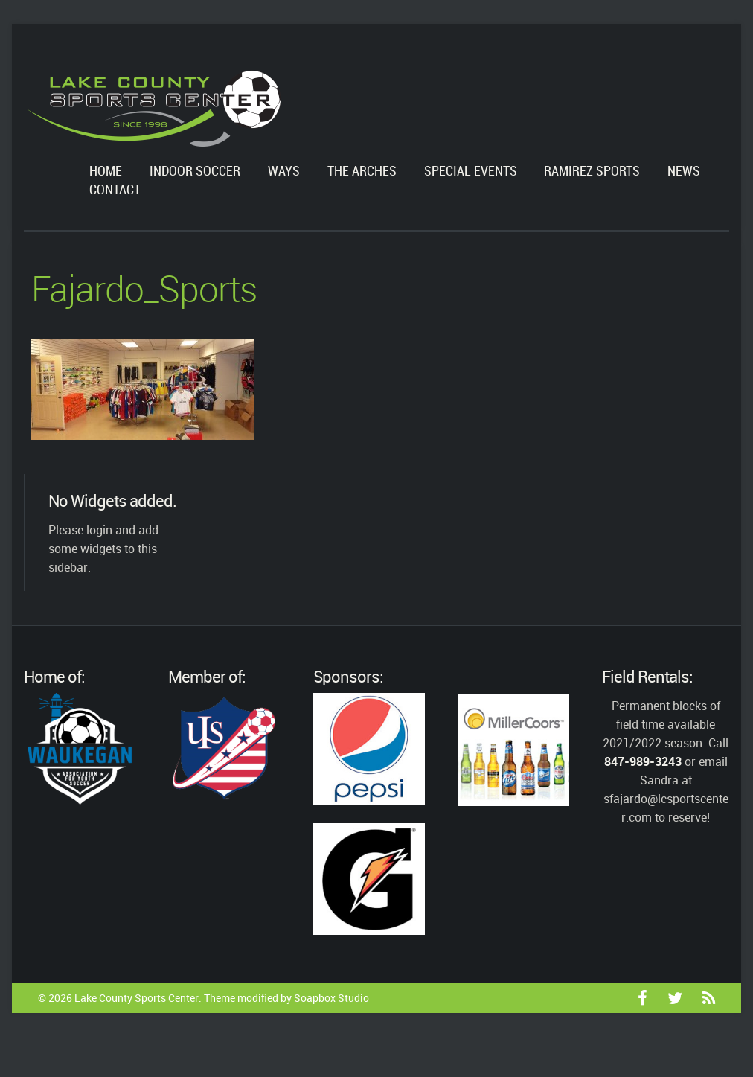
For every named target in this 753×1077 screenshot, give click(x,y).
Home (105, 171)
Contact (115, 190)
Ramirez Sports (592, 171)
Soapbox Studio (331, 998)
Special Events (470, 171)
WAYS (284, 171)
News (683, 171)
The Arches (362, 171)
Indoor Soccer (195, 171)
